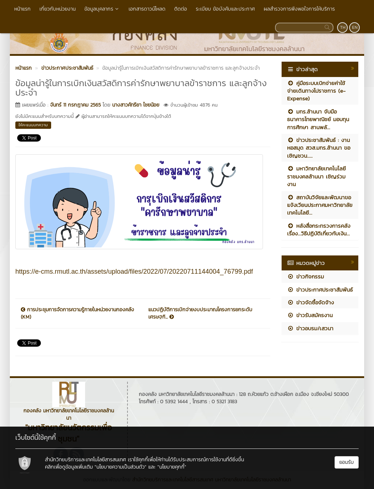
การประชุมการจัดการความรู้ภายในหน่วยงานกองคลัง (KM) (77, 313)
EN (355, 27)
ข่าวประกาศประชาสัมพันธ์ (320, 289)
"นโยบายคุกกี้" (171, 467)
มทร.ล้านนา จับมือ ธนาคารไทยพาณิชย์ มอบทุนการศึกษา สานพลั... (318, 119)
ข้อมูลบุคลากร (102, 9)
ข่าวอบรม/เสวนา (310, 328)
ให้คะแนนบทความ (33, 125)
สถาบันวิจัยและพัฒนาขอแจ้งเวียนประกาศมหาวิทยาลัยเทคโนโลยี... (319, 205)
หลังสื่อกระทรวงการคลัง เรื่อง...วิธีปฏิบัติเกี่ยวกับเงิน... (318, 230)
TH (343, 27)
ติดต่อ (180, 9)
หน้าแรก (22, 9)
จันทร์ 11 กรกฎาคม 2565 (75, 105)
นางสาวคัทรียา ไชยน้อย (135, 105)
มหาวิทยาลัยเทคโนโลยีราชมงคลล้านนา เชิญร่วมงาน (316, 176)
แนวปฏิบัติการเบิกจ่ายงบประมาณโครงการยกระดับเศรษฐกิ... (200, 313)
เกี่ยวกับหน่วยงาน (57, 9)
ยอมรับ (346, 462)
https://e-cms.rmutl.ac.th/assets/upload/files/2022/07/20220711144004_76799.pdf (134, 271)
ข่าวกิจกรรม (305, 276)
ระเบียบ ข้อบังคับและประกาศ (225, 9)
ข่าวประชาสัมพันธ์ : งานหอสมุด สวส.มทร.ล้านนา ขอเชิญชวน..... (318, 148)
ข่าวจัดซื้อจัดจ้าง (310, 302)
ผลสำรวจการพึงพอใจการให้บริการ (299, 9)
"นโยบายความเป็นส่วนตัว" (120, 467)
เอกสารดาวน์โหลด (147, 9)
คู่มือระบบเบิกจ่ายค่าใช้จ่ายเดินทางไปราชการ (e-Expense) (316, 91)
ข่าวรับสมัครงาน (310, 315)
